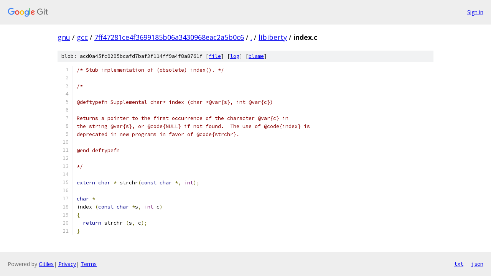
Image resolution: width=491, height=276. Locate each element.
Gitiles (46, 264)
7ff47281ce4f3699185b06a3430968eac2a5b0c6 (169, 37)
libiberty (273, 37)
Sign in (475, 12)
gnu (64, 37)
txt (458, 263)
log (234, 56)
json (477, 263)
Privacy (67, 264)
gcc (82, 37)
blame (256, 56)
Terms (89, 264)
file (215, 56)
